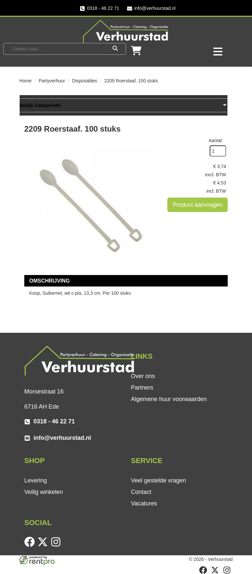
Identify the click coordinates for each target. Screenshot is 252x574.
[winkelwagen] (136, 53)
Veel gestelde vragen (158, 480)
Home (25, 80)
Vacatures (144, 503)
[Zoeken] (115, 48)
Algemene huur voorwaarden (169, 399)
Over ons (143, 376)
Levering (35, 480)
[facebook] (30, 545)
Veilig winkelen (43, 492)
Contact (141, 492)
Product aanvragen (197, 205)
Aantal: (215, 140)
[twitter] (44, 545)
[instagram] (57, 545)
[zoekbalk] (56, 48)
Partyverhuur (52, 80)
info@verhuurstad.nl (151, 8)
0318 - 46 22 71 (99, 8)
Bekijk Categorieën (123, 105)
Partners (142, 387)
